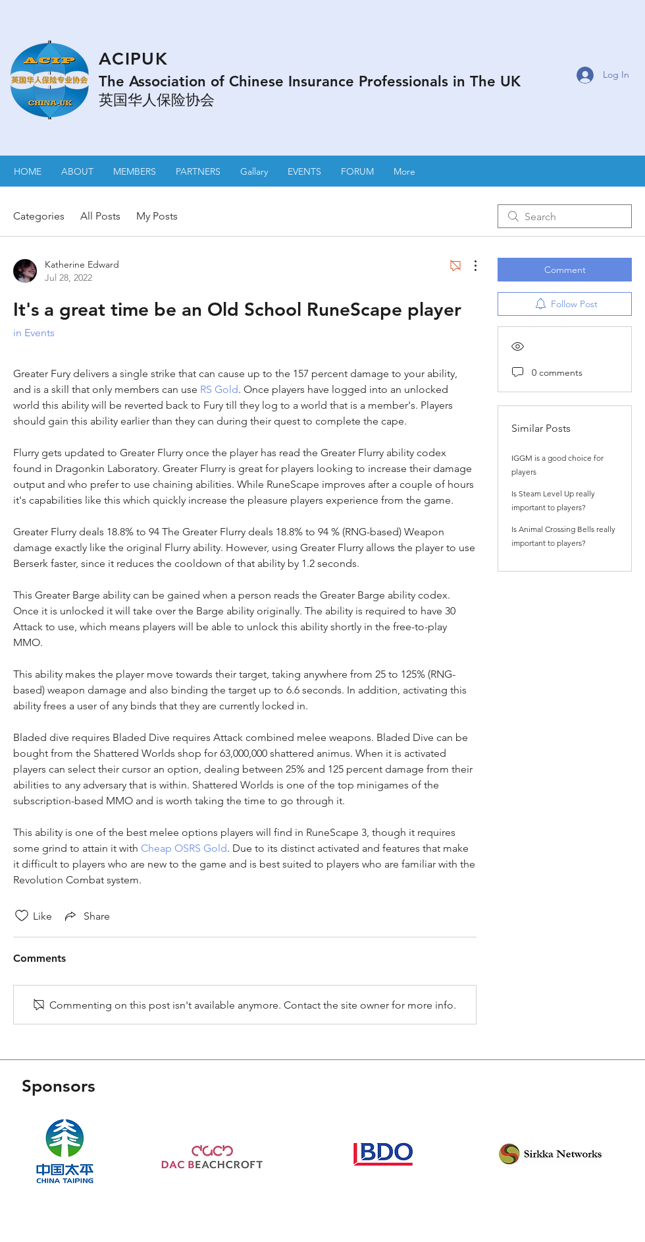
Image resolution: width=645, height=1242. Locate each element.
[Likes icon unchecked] (21, 916)
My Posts (157, 216)
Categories (38, 216)
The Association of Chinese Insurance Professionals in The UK (310, 81)
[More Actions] (469, 266)
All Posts (100, 216)
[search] (565, 216)
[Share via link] (86, 916)
